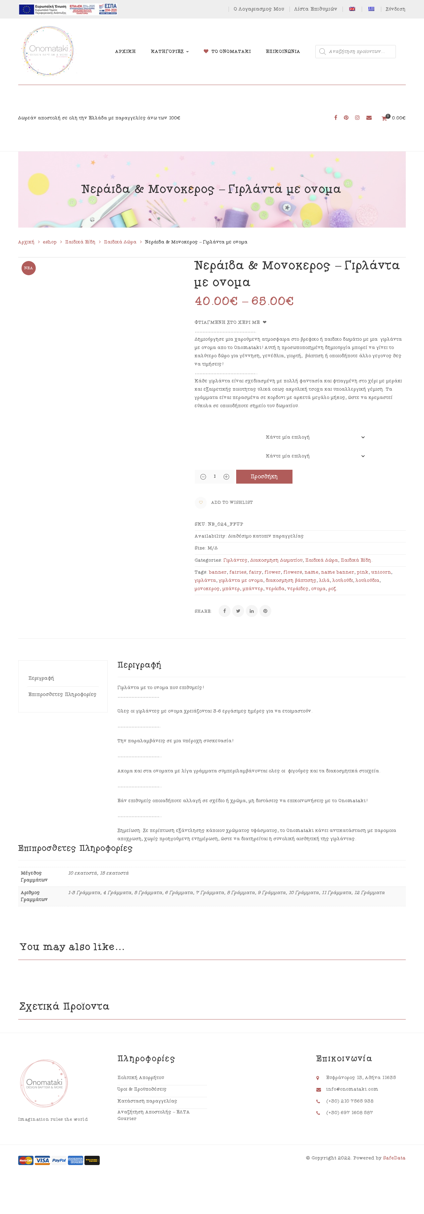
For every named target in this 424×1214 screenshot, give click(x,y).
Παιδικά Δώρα (120, 242)
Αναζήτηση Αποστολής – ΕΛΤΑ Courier (154, 1115)
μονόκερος (207, 588)
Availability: (211, 536)
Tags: (201, 572)
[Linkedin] (252, 611)
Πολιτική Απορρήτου (141, 1077)
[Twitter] (238, 611)
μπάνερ (231, 588)
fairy (255, 572)
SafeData (394, 1158)
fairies (238, 572)
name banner (337, 572)
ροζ (332, 588)
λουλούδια (368, 580)
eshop (50, 242)
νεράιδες (298, 588)
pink (363, 572)
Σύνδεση (396, 9)
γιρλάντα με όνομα (241, 580)
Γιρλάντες (236, 560)
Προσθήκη (264, 476)
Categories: (208, 560)
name (312, 572)
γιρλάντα (205, 580)
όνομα (318, 588)
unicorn (381, 572)
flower (273, 572)
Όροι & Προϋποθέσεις (142, 1089)
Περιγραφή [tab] (41, 678)
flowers (293, 572)
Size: (200, 548)
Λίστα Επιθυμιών (316, 9)
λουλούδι (343, 580)
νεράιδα (275, 588)
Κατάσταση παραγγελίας (148, 1101)
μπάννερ (253, 588)
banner (218, 572)
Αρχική (26, 242)
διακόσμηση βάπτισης (291, 580)
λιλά (324, 580)
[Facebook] (225, 611)
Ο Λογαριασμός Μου (259, 9)
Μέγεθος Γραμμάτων (216, 434)
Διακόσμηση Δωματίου (276, 560)
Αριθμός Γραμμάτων (215, 448)
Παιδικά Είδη (80, 242)
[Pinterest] (265, 611)
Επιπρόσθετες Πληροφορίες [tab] (62, 694)
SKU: (201, 524)
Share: (203, 611)
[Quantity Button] (203, 476)
